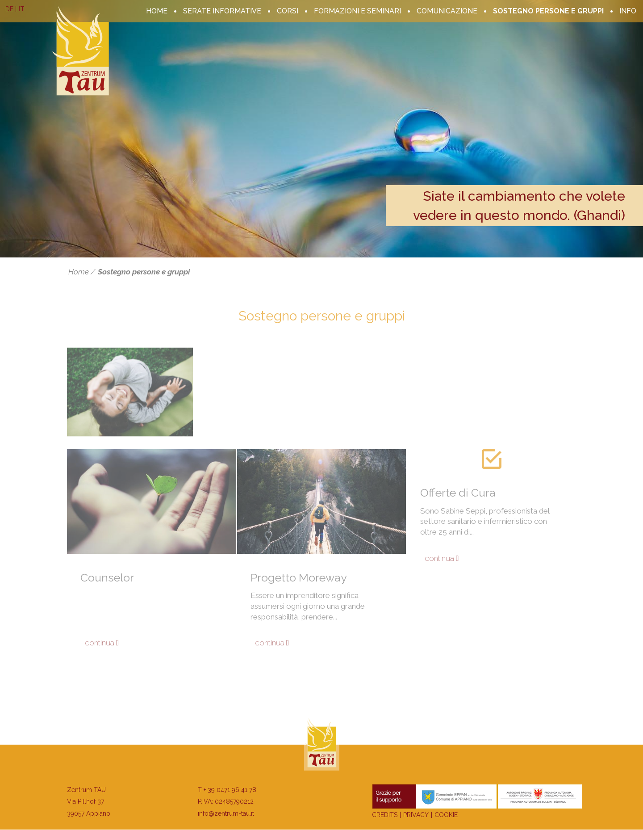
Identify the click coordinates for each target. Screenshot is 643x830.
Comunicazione (447, 11)
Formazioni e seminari (357, 11)
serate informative (222, 11)
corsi (287, 11)
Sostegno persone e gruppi (548, 11)
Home (156, 11)
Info (627, 11)
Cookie (446, 814)
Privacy (416, 814)
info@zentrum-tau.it (226, 813)
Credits (384, 814)
